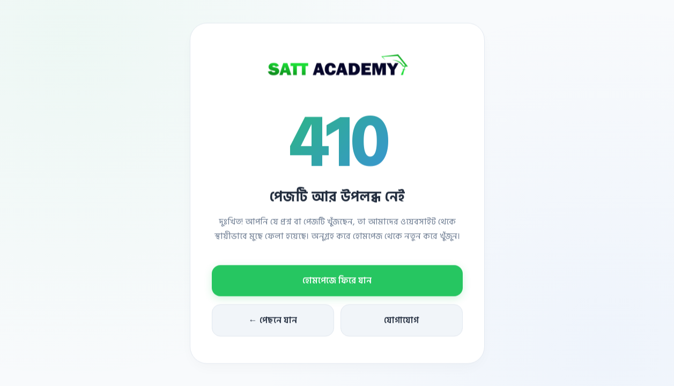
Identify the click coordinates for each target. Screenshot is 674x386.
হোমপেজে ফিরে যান (337, 281)
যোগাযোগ (401, 321)
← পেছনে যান (273, 321)
